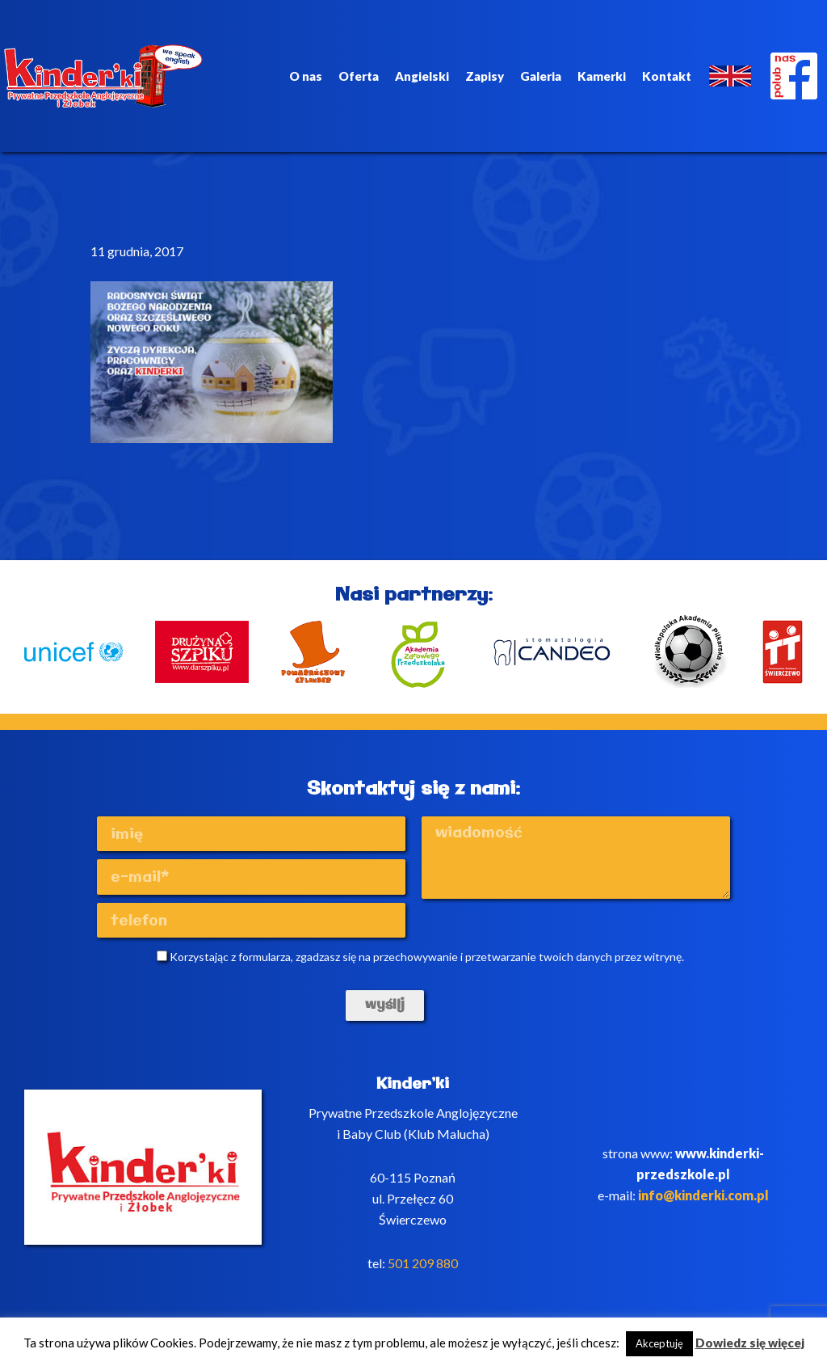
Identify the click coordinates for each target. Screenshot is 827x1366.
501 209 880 (423, 1263)
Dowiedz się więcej (749, 1342)
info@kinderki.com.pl (703, 1195)
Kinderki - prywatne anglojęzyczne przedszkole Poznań (103, 76)
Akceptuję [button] (659, 1343)
